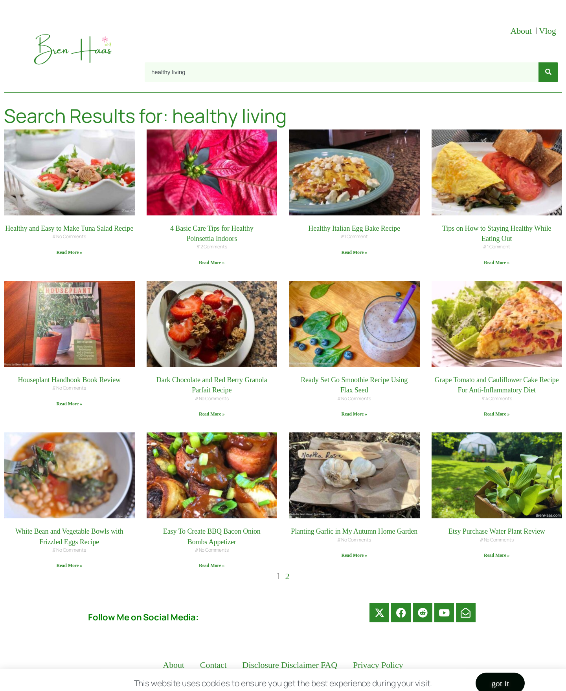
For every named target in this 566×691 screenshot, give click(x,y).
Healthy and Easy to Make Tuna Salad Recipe (69, 228)
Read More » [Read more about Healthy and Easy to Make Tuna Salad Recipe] (69, 252)
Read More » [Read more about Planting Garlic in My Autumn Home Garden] (354, 555)
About (522, 31)
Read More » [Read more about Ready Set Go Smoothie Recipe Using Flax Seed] (354, 414)
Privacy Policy (378, 665)
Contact (213, 665)
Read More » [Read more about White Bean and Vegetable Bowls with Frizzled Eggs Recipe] (69, 565)
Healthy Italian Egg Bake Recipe (354, 228)
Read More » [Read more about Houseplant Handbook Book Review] (69, 404)
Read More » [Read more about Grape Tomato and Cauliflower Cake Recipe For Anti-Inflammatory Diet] (496, 414)
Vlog (548, 31)
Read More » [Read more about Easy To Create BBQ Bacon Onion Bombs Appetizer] (211, 565)
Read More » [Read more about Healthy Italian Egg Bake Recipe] (354, 252)
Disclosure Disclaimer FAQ (290, 665)
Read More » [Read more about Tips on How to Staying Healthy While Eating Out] (496, 262)
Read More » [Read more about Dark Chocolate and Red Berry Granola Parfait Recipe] (211, 414)
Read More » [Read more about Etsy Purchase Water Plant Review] (496, 555)
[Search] (548, 72)
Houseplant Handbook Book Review (69, 380)
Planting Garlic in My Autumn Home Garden (354, 531)
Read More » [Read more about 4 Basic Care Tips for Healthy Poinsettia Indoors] (211, 262)
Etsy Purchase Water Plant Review (496, 531)
